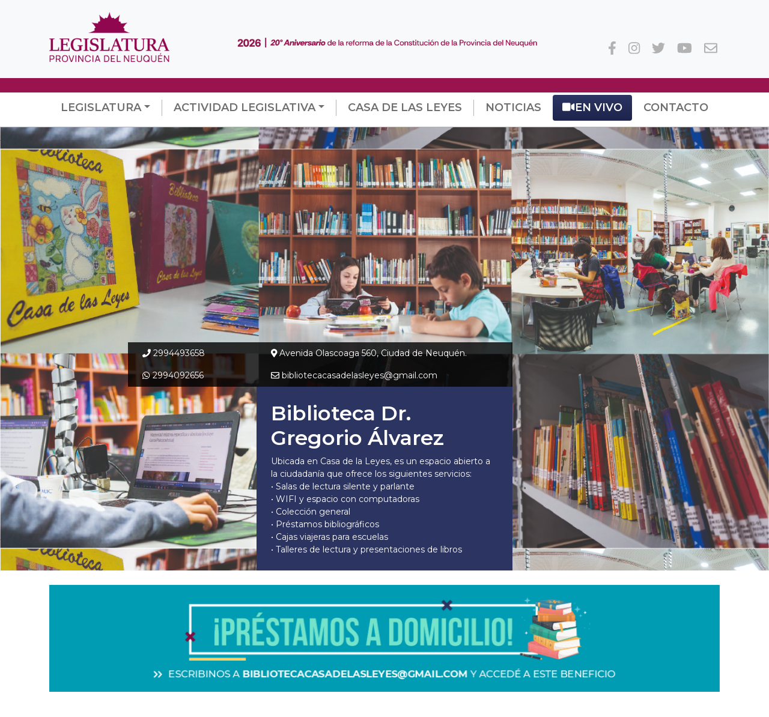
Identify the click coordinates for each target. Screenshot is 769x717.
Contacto (675, 107)
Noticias (513, 107)
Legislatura (101, 107)
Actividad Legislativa (244, 107)
